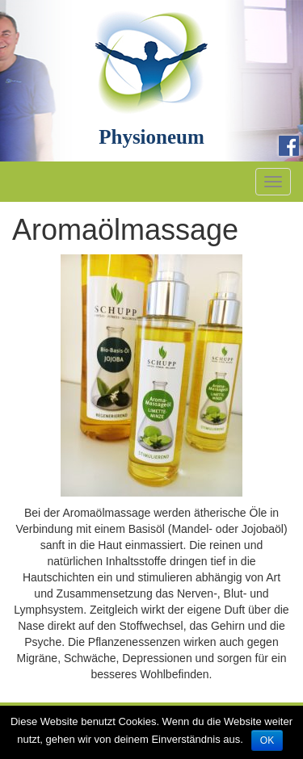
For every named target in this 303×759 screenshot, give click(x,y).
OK (267, 740)
